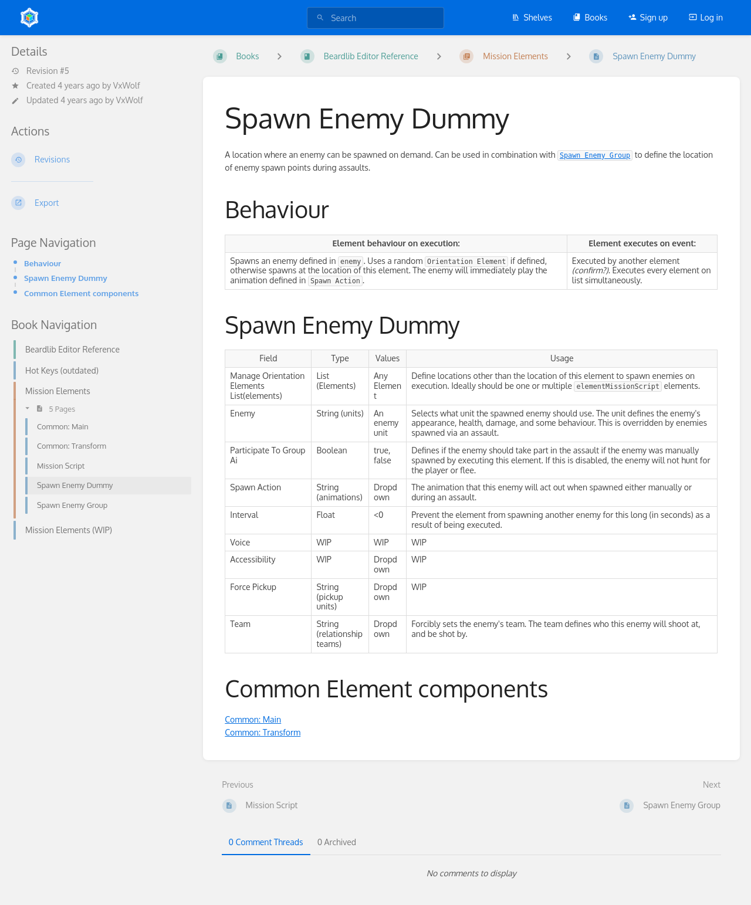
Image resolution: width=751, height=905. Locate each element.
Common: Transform (262, 732)
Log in (706, 17)
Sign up (648, 17)
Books (590, 17)
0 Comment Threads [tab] (266, 842)
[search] (375, 18)
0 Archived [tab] (336, 842)
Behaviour (42, 263)
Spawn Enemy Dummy (65, 278)
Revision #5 (40, 71)
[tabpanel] (472, 873)
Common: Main (253, 719)
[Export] (98, 203)
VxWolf (126, 85)
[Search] (320, 18)
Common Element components (81, 293)
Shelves (532, 17)
